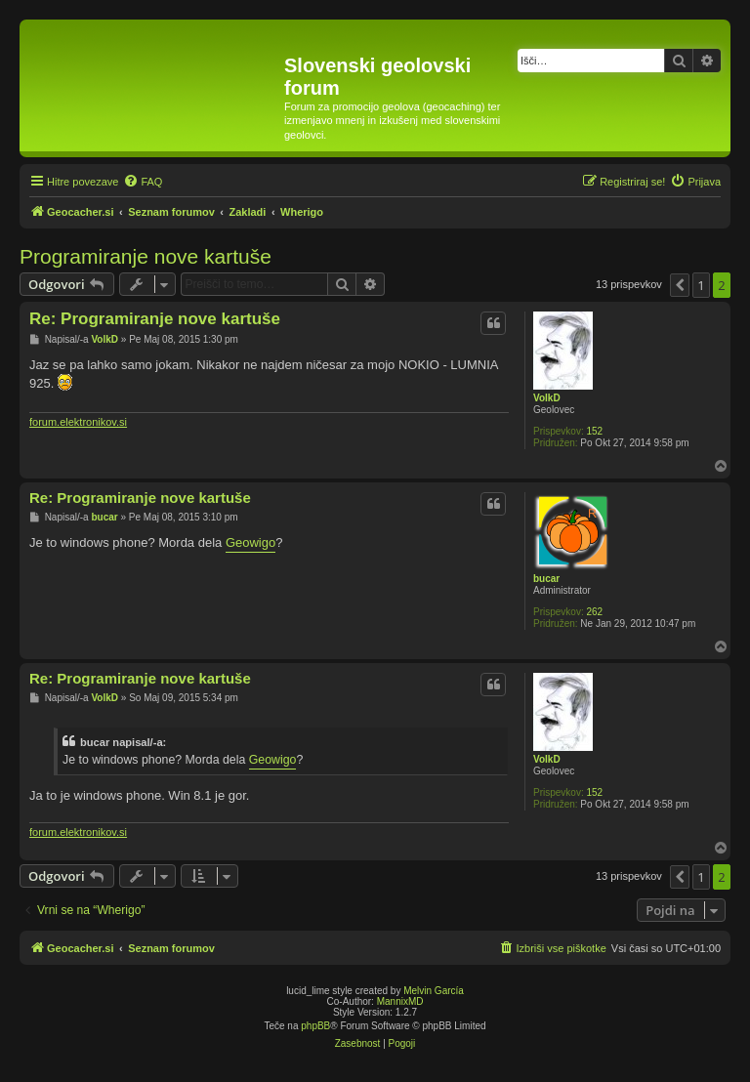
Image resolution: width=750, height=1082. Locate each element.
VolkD (547, 398)
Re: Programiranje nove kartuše (154, 319)
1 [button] (700, 285)
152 (594, 431)
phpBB (315, 1025)
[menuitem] (142, 181)
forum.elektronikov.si (78, 422)
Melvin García (433, 990)
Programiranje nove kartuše (145, 256)
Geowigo (250, 542)
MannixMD (400, 1001)
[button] (679, 285)
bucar (546, 578)
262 (594, 611)
